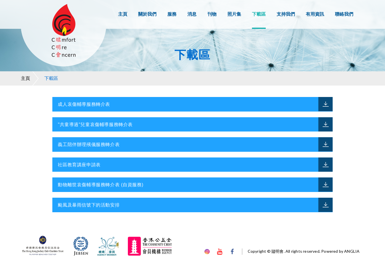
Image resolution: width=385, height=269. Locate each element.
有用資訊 (315, 14)
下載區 (259, 14)
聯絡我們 (344, 14)
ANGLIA (352, 251)
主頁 (122, 14)
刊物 (212, 14)
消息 (192, 14)
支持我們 (286, 14)
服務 (171, 14)
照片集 (234, 14)
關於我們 (147, 14)
